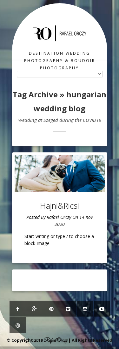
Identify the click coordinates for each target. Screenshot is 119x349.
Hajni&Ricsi (59, 205)
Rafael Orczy (59, 217)
